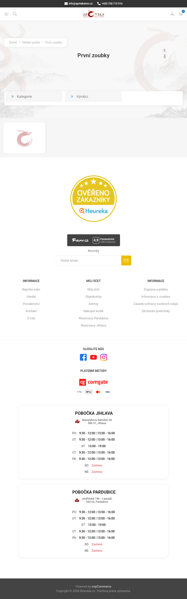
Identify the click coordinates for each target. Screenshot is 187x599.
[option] (24, 138)
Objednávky (93, 297)
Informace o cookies (155, 297)
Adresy (93, 304)
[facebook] (83, 357)
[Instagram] (103, 357)
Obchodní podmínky (156, 311)
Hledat (31, 297)
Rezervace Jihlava (93, 325)
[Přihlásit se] (88, 260)
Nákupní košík (93, 311)
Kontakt (31, 311)
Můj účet (93, 289)
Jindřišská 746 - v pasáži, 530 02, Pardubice (93, 500)
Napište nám (31, 289)
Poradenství (31, 304)
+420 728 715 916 (110, 3)
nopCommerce (101, 586)
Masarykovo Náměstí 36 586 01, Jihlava (93, 421)
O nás (31, 318)
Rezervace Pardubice (93, 318)
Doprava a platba (156, 289)
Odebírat (126, 260)
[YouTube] (93, 357)
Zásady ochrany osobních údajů (155, 304)
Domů (13, 42)
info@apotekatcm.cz (78, 3)
